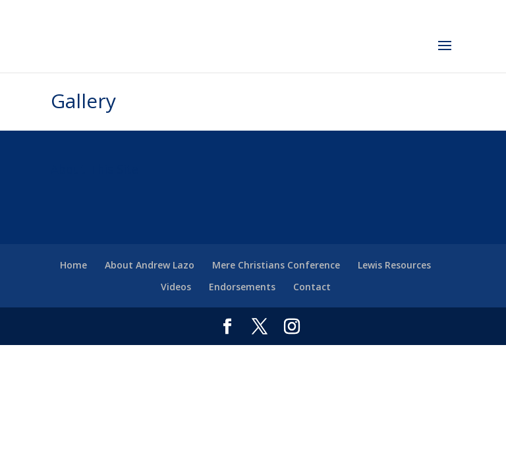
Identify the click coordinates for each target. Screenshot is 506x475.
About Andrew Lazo (149, 265)
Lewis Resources (394, 265)
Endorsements (242, 286)
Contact (312, 286)
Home (73, 265)
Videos (176, 286)
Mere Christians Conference (276, 265)
